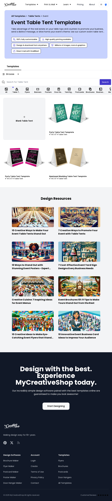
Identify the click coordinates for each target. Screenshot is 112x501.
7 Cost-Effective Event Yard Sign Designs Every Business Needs (77, 266)
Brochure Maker (11, 460)
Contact (35, 483)
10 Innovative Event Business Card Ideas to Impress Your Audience (78, 336)
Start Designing (56, 406)
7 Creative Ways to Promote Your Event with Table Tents (78, 232)
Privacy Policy (37, 477)
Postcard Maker (10, 471)
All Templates (18, 16)
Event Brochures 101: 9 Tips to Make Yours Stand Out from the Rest (78, 301)
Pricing (80, 4)
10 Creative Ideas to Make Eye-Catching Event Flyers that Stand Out (32, 338)
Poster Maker (9, 477)
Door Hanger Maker (12, 483)
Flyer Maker (8, 466)
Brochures (63, 466)
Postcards (63, 471)
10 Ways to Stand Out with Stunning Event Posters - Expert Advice (30, 268)
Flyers (61, 460)
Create (34, 466)
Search (105, 82)
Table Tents (34, 16)
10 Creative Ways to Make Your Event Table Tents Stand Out (30, 232)
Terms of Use (37, 471)
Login (33, 460)
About (92, 4)
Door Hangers (64, 477)
